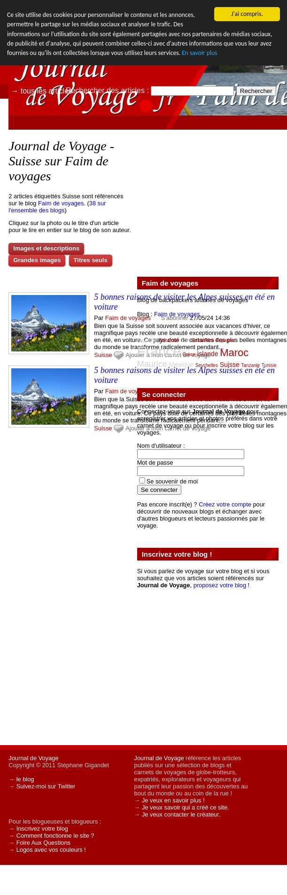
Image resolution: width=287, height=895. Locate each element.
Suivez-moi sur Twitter (46, 786)
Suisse (103, 354)
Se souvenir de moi (172, 481)
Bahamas (168, 340)
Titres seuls (91, 260)
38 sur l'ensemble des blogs (57, 207)
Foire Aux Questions (43, 842)
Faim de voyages (61, 203)
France (159, 351)
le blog (25, 779)
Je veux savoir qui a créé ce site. (185, 807)
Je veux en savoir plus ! (173, 800)
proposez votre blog (220, 585)
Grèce (189, 354)
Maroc (234, 352)
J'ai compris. (247, 14)
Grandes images (37, 260)
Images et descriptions (46, 248)
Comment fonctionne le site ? (55, 835)
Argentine (147, 340)
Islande (207, 354)
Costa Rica (202, 340)
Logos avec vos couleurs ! (51, 849)
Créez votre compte (225, 504)
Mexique (181, 364)
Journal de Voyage (33, 758)
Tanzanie (250, 365)
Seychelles (206, 365)
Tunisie (269, 365)
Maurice (152, 364)
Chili (184, 340)
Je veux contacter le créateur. (181, 814)
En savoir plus (199, 53)
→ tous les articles (41, 91)
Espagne (225, 340)
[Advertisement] (207, 198)
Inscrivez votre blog (42, 828)
